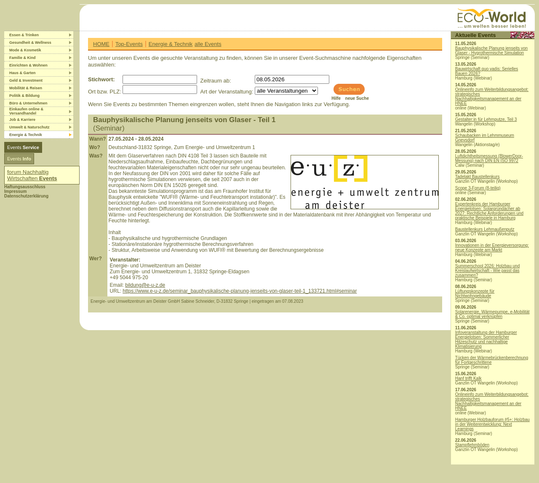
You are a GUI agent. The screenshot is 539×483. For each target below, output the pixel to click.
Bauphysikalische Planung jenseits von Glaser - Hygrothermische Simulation (491, 50)
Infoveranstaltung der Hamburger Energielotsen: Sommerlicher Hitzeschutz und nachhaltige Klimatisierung (486, 339)
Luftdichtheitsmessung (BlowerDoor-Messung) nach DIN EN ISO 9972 (489, 158)
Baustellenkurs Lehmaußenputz (485, 229)
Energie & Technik (171, 44)
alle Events (208, 44)
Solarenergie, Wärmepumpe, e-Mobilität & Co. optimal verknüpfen (492, 314)
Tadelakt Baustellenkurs (477, 176)
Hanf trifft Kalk (468, 378)
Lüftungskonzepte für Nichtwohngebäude (474, 293)
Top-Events (129, 44)
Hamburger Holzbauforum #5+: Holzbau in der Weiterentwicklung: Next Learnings (492, 424)
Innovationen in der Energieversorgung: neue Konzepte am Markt (492, 247)
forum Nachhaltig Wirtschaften (32, 175)
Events (23, 147)
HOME (101, 44)
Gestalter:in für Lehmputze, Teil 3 (486, 119)
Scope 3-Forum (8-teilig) (478, 188)
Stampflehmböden (472, 445)
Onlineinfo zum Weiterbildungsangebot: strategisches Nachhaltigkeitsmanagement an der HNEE (491, 96)
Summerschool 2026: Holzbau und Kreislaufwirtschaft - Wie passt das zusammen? (487, 271)
